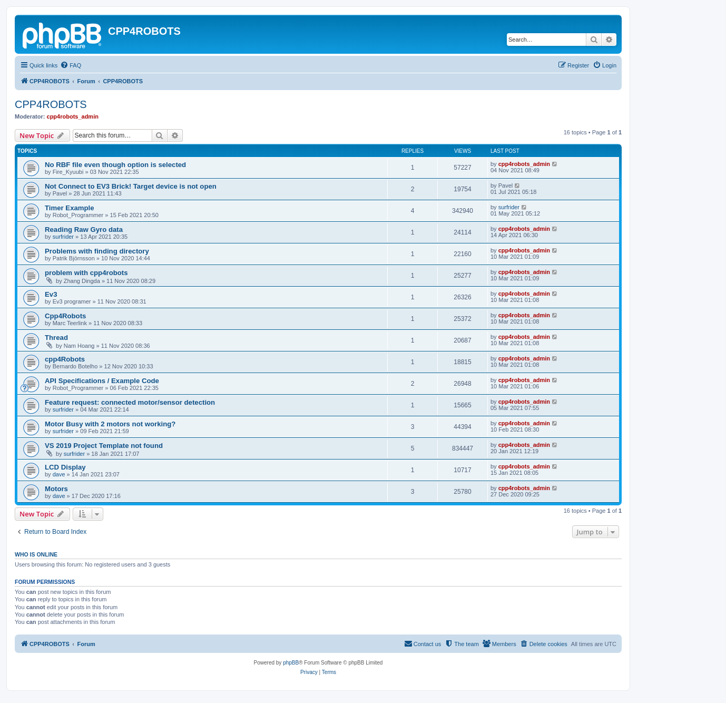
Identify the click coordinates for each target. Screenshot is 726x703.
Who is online (36, 554)
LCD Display (65, 467)
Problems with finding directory (97, 251)
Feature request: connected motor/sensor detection (130, 402)
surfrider (508, 207)
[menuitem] (70, 65)
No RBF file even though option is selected (115, 165)
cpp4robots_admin (73, 116)
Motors (56, 489)
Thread (56, 337)
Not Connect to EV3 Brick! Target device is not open (131, 186)
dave (59, 474)
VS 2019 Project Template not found (104, 446)
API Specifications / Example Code (102, 381)
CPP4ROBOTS (51, 104)
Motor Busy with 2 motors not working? (110, 424)
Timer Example (69, 208)
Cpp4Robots (65, 316)
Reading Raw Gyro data (84, 229)
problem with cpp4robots (86, 273)
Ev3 (51, 294)
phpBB (291, 663)
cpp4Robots (65, 359)
